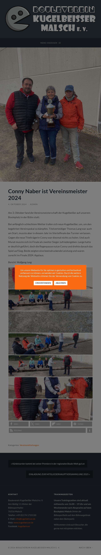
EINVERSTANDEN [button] (43, 283)
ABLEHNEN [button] (61, 283)
